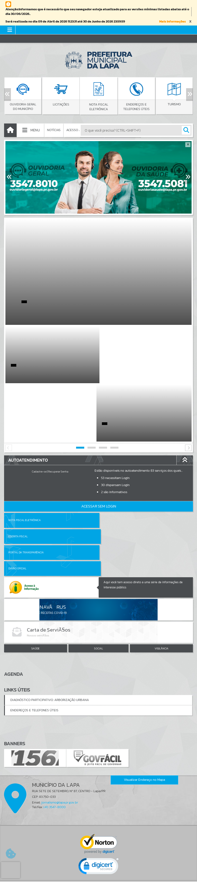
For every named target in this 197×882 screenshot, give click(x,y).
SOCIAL (98, 558)
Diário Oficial (112, 478)
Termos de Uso (98, 872)
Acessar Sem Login (98, 448)
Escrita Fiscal (112, 462)
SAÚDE (35, 558)
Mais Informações (172, 21)
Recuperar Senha (58, 413)
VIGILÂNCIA (161, 558)
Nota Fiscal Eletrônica (24, 462)
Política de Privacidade (99, 876)
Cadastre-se (39, 413)
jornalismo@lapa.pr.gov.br (59, 711)
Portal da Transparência (26, 478)
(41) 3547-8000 (54, 716)
